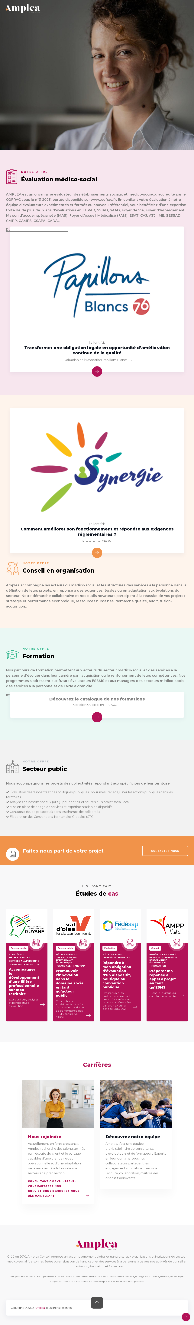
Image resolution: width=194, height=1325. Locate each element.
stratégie (15, 954)
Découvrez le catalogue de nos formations (97, 699)
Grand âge (64, 966)
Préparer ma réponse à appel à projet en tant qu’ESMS (162, 979)
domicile (16, 964)
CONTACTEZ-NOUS (165, 850)
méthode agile (18, 957)
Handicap (79, 966)
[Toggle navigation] (183, 8)
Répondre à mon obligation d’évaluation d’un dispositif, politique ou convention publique (116, 975)
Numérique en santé (162, 954)
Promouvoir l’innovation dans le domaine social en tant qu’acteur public (70, 983)
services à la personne (24, 961)
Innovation (158, 966)
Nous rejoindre (44, 1136)
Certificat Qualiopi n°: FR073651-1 (97, 705)
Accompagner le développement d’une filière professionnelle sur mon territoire (24, 981)
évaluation (31, 964)
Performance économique (64, 961)
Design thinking (66, 957)
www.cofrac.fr (103, 200)
